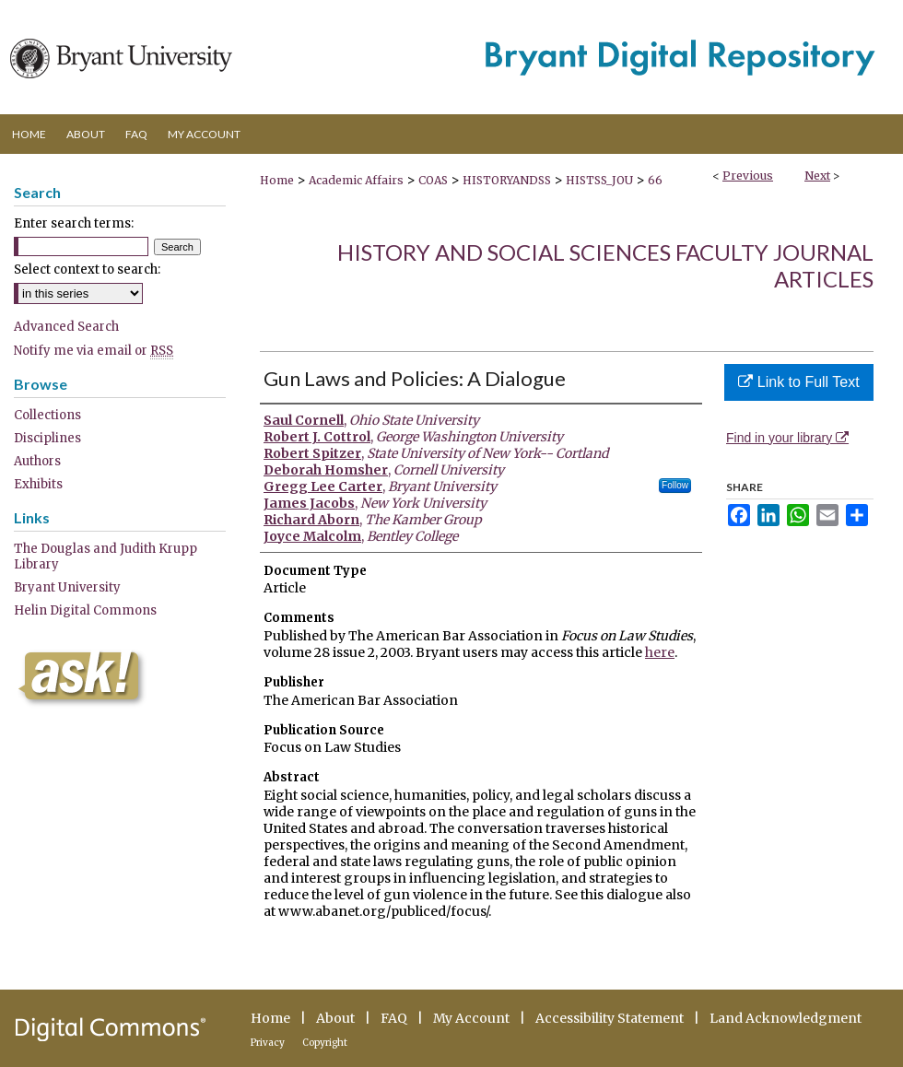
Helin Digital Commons (85, 610)
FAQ (394, 1018)
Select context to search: (87, 269)
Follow (675, 485)
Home (277, 180)
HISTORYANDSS (507, 180)
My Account (471, 1018)
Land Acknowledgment (786, 1018)
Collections (47, 415)
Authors (37, 461)
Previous (747, 175)
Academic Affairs (356, 180)
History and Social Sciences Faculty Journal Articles (605, 265)
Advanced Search (66, 326)
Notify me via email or (93, 350)
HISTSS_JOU (599, 180)
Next (817, 175)
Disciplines (47, 438)
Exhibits (38, 484)
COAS (433, 180)
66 (655, 180)
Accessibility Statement (609, 1018)
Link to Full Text (798, 382)
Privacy (268, 1043)
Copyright (324, 1043)
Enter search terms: (74, 223)
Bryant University (67, 587)
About (335, 1018)
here (659, 652)
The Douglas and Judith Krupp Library (105, 556)
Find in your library (787, 437)
